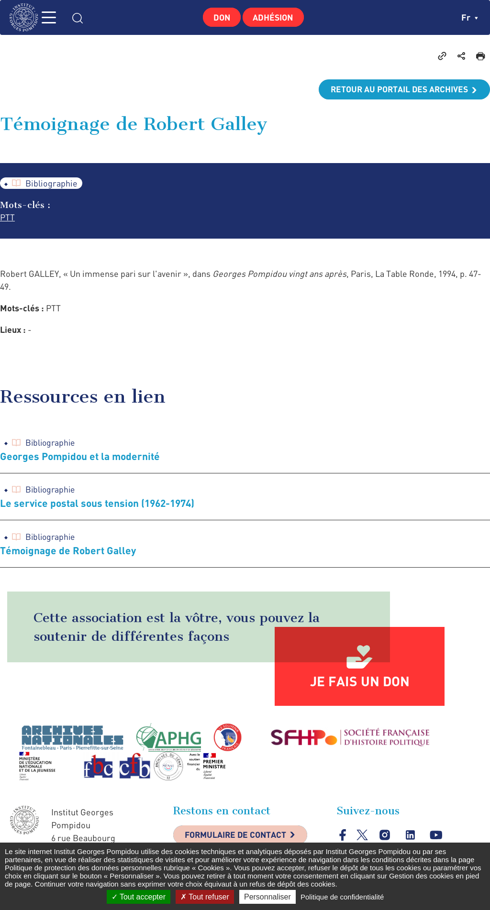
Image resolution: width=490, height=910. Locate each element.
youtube (436, 837)
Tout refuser (204, 897)
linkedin (411, 837)
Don (221, 17)
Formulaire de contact (237, 837)
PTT (7, 218)
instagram (385, 837)
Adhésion (274, 17)
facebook (342, 837)
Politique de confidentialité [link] (342, 897)
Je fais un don (360, 683)
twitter (362, 837)
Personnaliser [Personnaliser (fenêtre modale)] (267, 897)
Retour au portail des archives (397, 89)
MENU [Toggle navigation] (55, 17)
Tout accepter (138, 897)
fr (469, 17)
